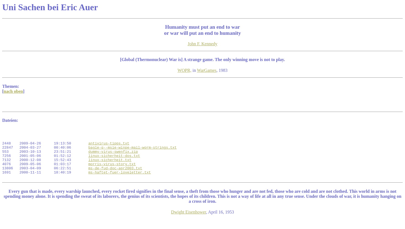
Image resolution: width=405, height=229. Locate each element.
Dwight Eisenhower (188, 222)
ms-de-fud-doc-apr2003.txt (115, 176)
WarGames (206, 70)
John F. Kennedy (203, 43)
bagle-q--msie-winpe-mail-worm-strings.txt (132, 151)
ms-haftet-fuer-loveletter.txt (119, 181)
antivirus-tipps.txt (108, 146)
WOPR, (184, 70)
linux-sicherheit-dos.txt (114, 161)
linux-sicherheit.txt (109, 166)
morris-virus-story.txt (112, 171)
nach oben (13, 91)
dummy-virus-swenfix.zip (113, 156)
